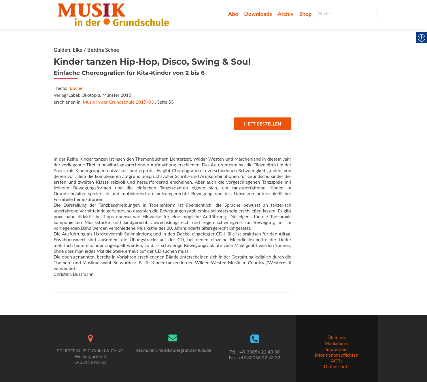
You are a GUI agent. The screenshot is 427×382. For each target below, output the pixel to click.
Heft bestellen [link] (262, 123)
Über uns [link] (337, 337)
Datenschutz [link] (336, 366)
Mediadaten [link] (337, 343)
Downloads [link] (258, 13)
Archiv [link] (286, 13)
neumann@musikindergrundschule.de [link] (173, 350)
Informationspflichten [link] (336, 355)
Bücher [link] (77, 88)
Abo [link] (233, 13)
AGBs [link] (336, 360)
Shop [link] (305, 13)
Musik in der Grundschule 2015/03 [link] (118, 101)
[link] (114, 14)
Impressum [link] (336, 349)
